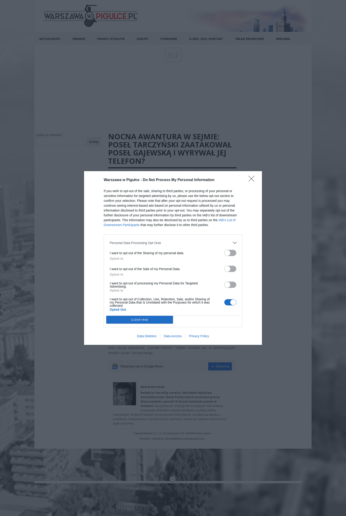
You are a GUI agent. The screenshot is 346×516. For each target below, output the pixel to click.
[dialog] (173, 258)
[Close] (253, 180)
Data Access (173, 336)
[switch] (230, 253)
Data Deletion (147, 336)
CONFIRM (139, 319)
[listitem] (173, 242)
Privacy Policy (199, 336)
